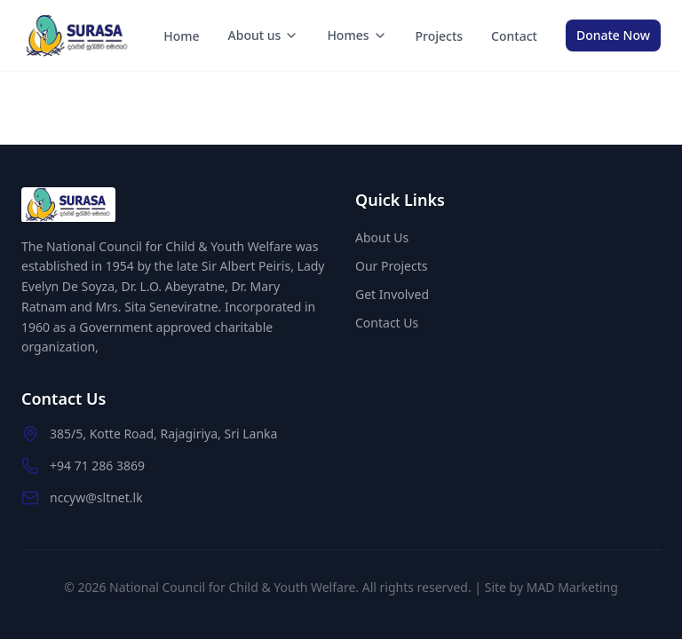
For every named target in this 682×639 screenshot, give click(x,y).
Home (181, 36)
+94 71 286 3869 (97, 465)
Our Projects (391, 265)
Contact (514, 36)
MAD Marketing (572, 587)
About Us (381, 237)
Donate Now (613, 35)
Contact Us (386, 322)
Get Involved (392, 294)
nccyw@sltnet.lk (96, 497)
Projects (440, 36)
